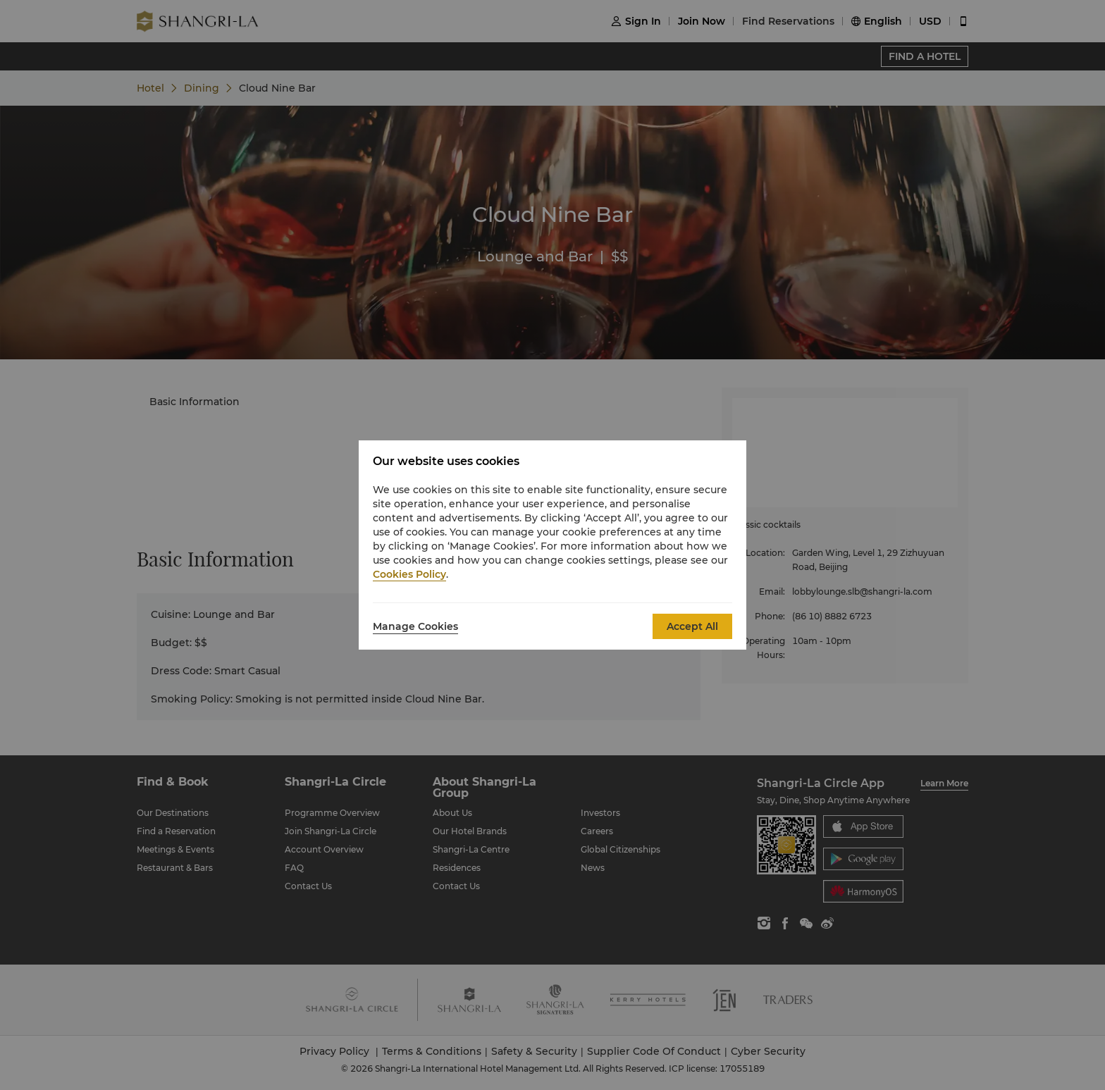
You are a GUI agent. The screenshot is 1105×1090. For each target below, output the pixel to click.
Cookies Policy (409, 574)
